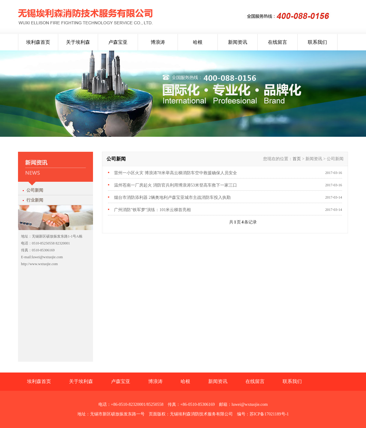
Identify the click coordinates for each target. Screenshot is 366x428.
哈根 (197, 42)
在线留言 (277, 42)
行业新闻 (34, 200)
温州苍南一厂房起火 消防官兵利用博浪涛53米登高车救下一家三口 (175, 185)
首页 (296, 159)
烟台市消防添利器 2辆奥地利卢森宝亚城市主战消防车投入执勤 (172, 197)
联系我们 (317, 42)
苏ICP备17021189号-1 (269, 414)
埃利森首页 (38, 42)
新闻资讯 (237, 42)
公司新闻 (34, 190)
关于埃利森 (78, 42)
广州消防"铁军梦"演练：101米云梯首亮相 (152, 210)
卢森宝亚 (118, 42)
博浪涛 (158, 42)
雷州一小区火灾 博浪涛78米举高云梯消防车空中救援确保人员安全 (175, 173)
